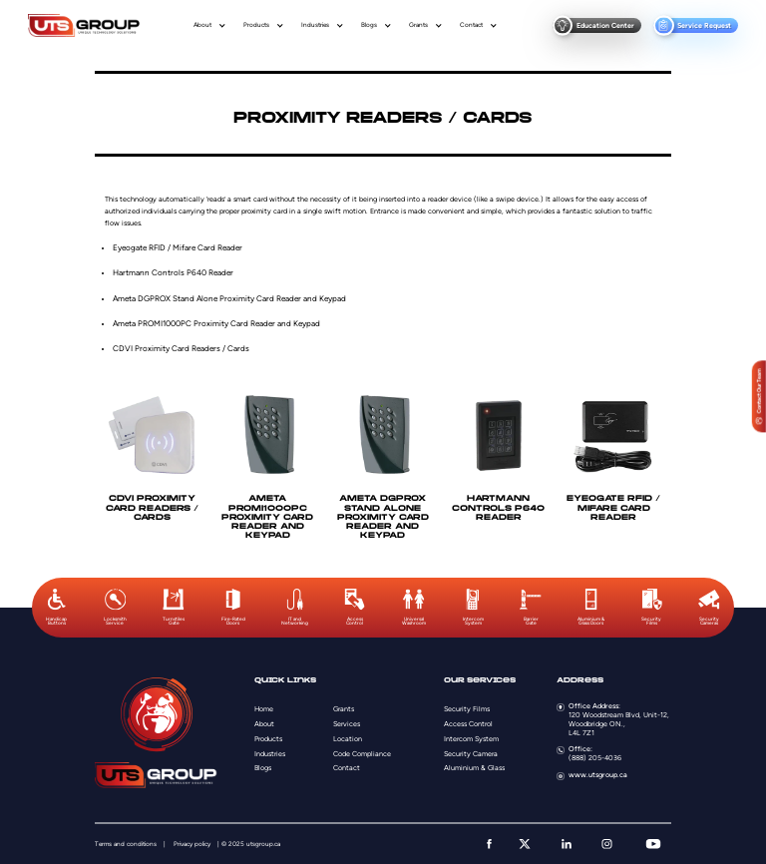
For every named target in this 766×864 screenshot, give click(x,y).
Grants (418, 25)
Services (346, 723)
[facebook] (489, 844)
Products (256, 25)
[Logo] (84, 25)
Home (263, 708)
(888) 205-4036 (595, 757)
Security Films (467, 708)
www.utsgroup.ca (598, 774)
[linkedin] (566, 844)
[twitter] (525, 844)
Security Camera (471, 753)
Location (347, 738)
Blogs (369, 25)
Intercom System (471, 738)
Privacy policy (192, 844)
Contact (471, 25)
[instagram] (606, 844)
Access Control (468, 723)
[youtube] (653, 844)
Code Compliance (362, 753)
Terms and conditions (126, 844)
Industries (315, 25)
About (202, 25)
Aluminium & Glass (474, 767)
